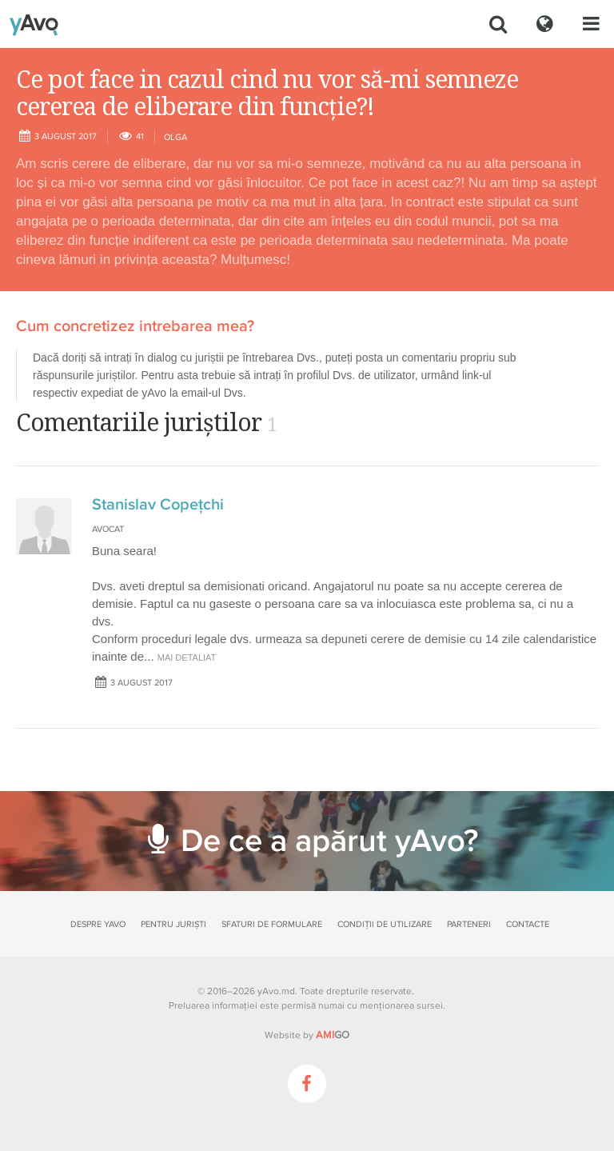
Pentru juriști (173, 924)
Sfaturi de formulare (271, 924)
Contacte (527, 924)
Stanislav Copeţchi (158, 504)
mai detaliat (187, 657)
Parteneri (469, 924)
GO (332, 1035)
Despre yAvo (98, 924)
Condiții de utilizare (384, 924)
